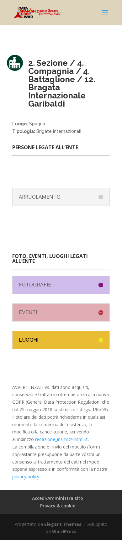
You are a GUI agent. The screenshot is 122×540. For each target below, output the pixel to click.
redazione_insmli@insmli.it (61, 439)
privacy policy (25, 477)
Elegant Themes (63, 524)
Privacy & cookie (57, 506)
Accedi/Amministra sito (57, 498)
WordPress (64, 531)
